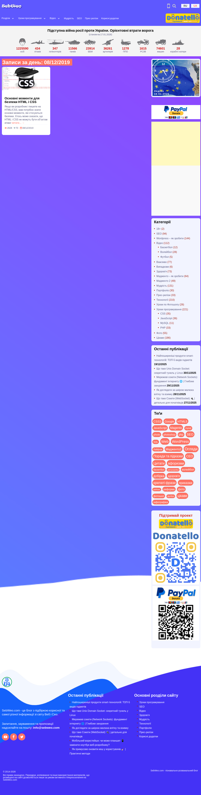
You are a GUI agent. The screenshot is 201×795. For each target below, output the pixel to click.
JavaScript (166, 318)
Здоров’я (144, 715)
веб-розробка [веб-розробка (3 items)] (173, 469)
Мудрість (69, 18)
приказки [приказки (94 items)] (185, 483)
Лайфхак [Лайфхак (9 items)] (157, 449)
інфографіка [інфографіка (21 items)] (160, 502)
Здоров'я (161, 271)
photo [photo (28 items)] (156, 434)
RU (185, 5)
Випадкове (162, 266)
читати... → (18, 122)
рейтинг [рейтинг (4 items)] (156, 489)
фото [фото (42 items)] (181, 489)
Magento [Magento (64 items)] (176, 428)
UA (195, 5)
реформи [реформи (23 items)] (169, 489)
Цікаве (160, 337)
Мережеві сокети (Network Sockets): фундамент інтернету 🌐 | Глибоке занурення (176, 381)
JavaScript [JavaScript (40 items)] (160, 428)
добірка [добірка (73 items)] (158, 476)
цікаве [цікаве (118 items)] (182, 496)
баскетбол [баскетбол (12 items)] (158, 469)
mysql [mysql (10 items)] (188, 428)
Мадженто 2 (163, 280)
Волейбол (166, 252)
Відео (53, 18)
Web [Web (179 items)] (164, 441)
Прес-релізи (91, 18)
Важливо (161, 262)
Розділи (6, 18)
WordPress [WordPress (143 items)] (180, 441)
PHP (163, 327)
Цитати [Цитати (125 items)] (159, 463)
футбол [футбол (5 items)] (170, 496)
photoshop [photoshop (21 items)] (169, 434)
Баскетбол (166, 247)
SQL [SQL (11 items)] (155, 441)
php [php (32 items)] (181, 434)
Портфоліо (162, 290)
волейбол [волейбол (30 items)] (188, 469)
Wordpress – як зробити (170, 238)
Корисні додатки (110, 18)
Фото (159, 333)
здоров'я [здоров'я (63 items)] (174, 476)
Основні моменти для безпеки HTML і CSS (22, 100)
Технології (162, 299)
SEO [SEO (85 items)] (190, 434)
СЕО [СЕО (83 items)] (189, 456)
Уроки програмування (29, 18)
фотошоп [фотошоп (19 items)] (158, 496)
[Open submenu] (12, 18)
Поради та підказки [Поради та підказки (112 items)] (168, 456)
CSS (163, 313)
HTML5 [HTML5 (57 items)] (182, 421)
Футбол (164, 256)
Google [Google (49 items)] (169, 421)
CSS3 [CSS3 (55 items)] (157, 421)
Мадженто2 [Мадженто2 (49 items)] (173, 449)
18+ (158, 228)
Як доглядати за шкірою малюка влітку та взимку (100, 727)
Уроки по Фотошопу (167, 304)
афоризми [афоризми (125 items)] (176, 463)
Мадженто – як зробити (169, 276)
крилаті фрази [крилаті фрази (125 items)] (164, 482)
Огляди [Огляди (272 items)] (191, 448)
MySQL (164, 323)
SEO (79, 18)
